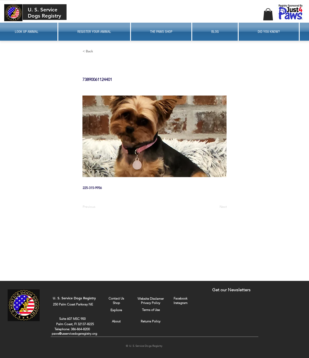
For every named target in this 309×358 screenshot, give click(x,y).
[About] (116, 321)
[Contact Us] (116, 298)
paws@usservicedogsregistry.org (74, 334)
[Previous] (97, 207)
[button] (268, 14)
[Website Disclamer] (151, 298)
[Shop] (116, 303)
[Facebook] (180, 298)
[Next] (216, 207)
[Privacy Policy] (151, 303)
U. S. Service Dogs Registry (44, 13)
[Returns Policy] (151, 321)
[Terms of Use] (151, 310)
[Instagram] (180, 303)
